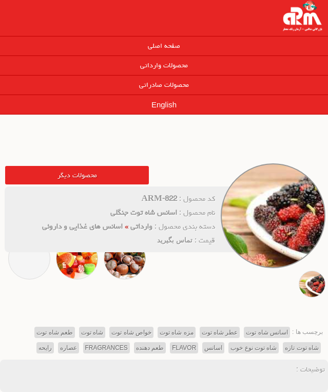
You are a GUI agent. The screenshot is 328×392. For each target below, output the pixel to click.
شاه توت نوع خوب (253, 347)
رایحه (45, 347)
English (164, 104)
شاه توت (92, 332)
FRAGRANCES (106, 347)
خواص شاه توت (131, 332)
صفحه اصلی (164, 45)
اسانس (213, 347)
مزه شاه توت (177, 332)
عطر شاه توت (220, 332)
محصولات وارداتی (164, 65)
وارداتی (141, 226)
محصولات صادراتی (164, 84)
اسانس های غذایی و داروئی (82, 226)
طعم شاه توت (54, 332)
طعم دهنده (150, 347)
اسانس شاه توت (267, 332)
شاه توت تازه (302, 347)
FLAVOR (184, 347)
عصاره (68, 347)
